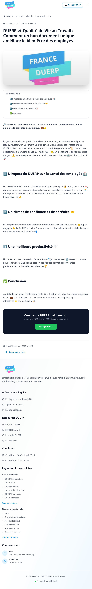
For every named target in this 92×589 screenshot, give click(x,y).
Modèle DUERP (11, 429)
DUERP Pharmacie (11, 494)
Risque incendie (10, 528)
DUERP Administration (13, 490)
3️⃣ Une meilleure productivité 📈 (23, 108)
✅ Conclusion (15, 113)
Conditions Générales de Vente (19, 455)
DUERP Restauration (12, 479)
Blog (6, 16)
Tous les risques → (10, 537)
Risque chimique (10, 524)
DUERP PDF (9, 440)
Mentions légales (12, 409)
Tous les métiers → (10, 503)
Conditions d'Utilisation (15, 460)
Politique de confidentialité (17, 399)
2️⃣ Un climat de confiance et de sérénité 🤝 (28, 103)
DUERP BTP (8, 482)
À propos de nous (12, 404)
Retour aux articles (15, 352)
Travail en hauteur (11, 532)
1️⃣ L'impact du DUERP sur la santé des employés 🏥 (32, 99)
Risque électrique (11, 521)
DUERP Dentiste (10, 497)
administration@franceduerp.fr (22, 554)
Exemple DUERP (11, 435)
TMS (5, 513)
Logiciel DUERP (11, 424)
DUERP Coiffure (10, 486)
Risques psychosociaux (13, 517)
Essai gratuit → (46, 326)
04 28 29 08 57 (73, 5)
